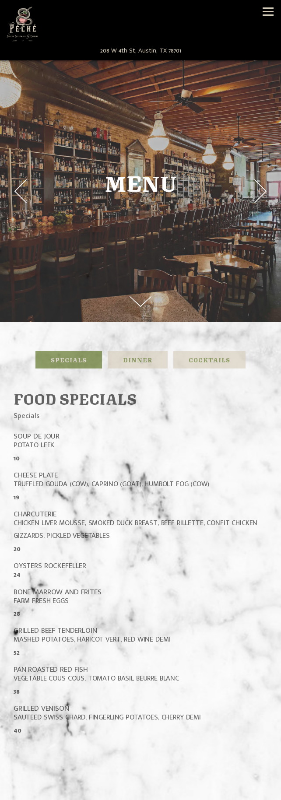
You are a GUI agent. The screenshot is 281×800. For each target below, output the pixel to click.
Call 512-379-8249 (140, 774)
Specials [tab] (69, 359)
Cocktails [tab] (209, 359)
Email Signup (140, 791)
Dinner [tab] (137, 359)
